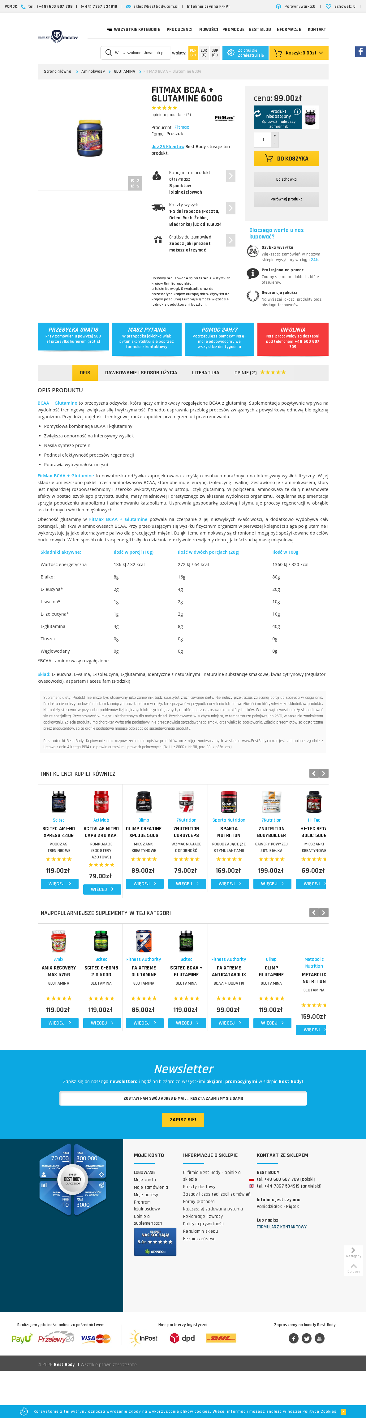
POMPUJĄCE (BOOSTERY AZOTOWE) (146, 874)
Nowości (208, 29)
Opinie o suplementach (148, 1267)
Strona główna (57, 71)
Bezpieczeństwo (199, 1286)
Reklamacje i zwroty (203, 1264)
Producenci (180, 29)
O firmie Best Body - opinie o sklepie (212, 1223)
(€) (204, 53)
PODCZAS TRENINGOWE (74, 874)
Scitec (74, 850)
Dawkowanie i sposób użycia (141, 372)
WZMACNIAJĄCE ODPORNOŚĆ (290, 874)
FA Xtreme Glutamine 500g (218, 1022)
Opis (85, 372)
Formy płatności (199, 1249)
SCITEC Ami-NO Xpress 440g (73, 858)
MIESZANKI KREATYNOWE (218, 874)
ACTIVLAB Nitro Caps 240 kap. (146, 862)
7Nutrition (291, 850)
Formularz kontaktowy (282, 1274)
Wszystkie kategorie (133, 29)
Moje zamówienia (151, 1235)
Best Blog (260, 29)
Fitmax (182, 127)
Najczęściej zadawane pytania (213, 1256)
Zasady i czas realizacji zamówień (217, 1241)
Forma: (158, 134)
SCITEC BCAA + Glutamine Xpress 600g (291, 1025)
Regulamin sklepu (200, 1279)
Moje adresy (146, 1242)
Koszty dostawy (199, 1234)
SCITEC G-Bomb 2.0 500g (146, 1022)
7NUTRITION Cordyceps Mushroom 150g (291, 862)
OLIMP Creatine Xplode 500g (218, 862)
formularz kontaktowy (147, 347)
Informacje (288, 29)
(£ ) (215, 53)
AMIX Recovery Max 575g (74, 1022)
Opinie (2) (260, 373)
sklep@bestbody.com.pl (156, 6)
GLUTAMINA (124, 71)
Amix (73, 1013)
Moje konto (145, 1227)
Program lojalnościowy (147, 1253)
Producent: (162, 128)
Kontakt (317, 29)
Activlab (146, 850)
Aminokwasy (93, 71)
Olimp (218, 850)
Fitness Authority (218, 1013)
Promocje (233, 29)
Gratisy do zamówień (190, 243)
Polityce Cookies (320, 1411)
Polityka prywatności (203, 1271)
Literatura (206, 372)
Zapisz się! (183, 1167)
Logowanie (145, 1220)
